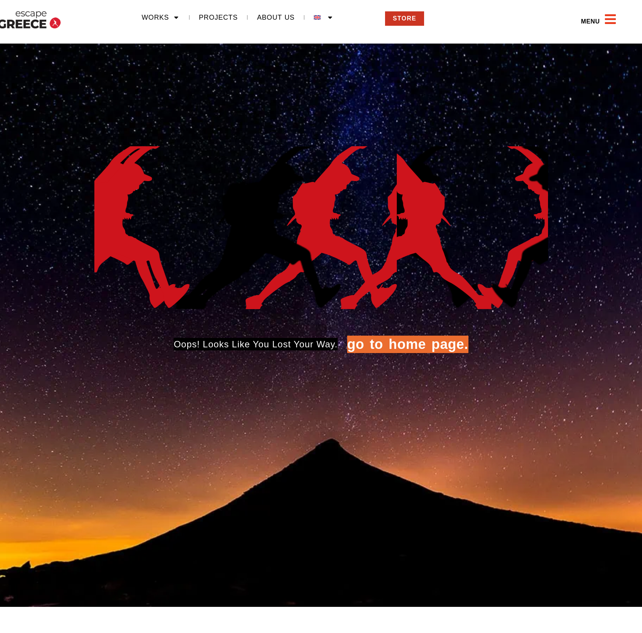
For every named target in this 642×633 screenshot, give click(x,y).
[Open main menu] (610, 19)
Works (161, 17)
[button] (573, 21)
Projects (218, 17)
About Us (275, 17)
